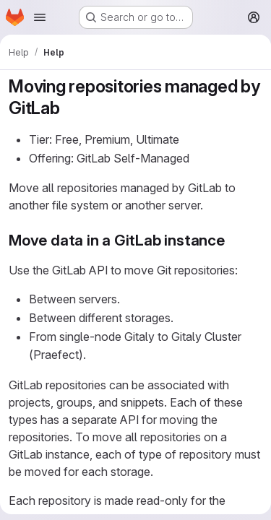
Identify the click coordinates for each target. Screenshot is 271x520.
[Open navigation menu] (39, 17)
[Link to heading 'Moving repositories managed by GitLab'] (69, 108)
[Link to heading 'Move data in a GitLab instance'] (233, 240)
